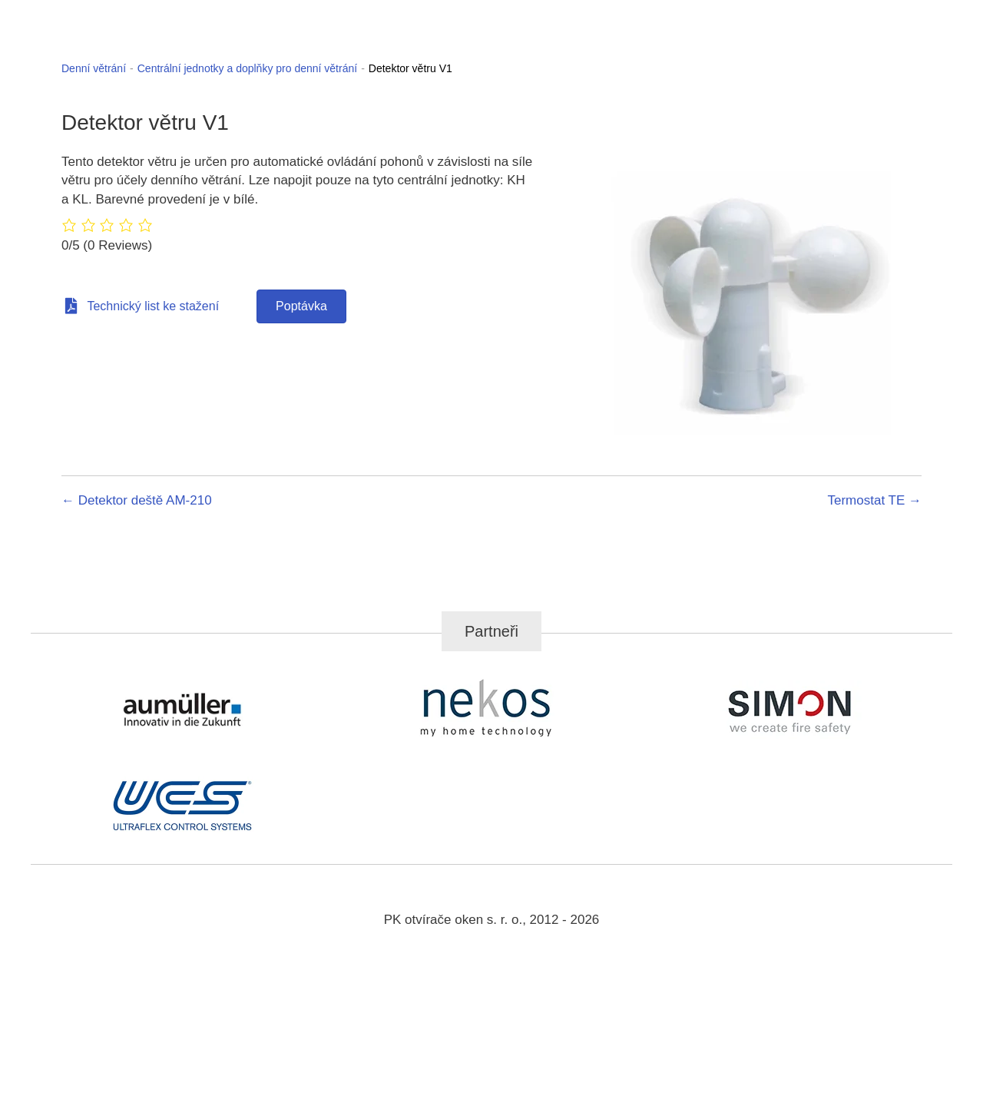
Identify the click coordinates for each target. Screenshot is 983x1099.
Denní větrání (93, 68)
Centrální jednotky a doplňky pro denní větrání (247, 68)
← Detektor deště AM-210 (136, 500)
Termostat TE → (875, 500)
